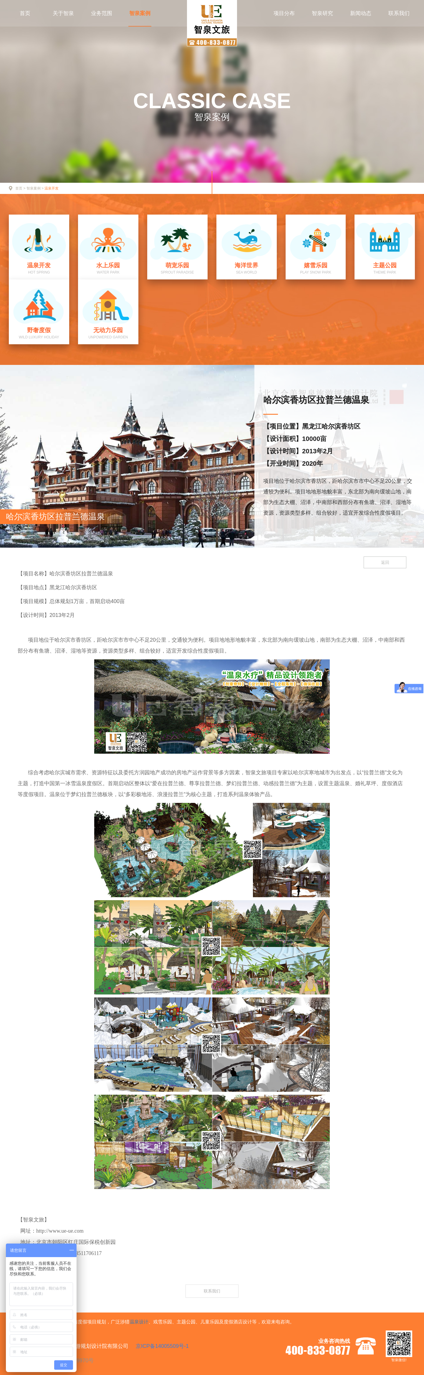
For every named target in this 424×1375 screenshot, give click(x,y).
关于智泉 (63, 13)
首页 (25, 13)
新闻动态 (360, 13)
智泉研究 (322, 13)
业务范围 (101, 13)
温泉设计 (139, 1321)
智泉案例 (139, 13)
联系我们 (399, 13)
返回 (385, 562)
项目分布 (284, 13)
